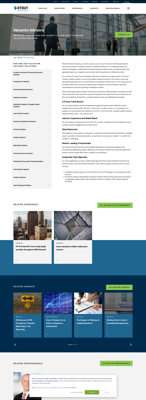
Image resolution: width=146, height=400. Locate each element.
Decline (107, 392)
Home (14, 57)
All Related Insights (119, 287)
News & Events (66, 1)
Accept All (92, 392)
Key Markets (85, 1)
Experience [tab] (77, 8)
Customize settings (77, 392)
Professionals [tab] (113, 8)
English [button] (116, 1)
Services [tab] (43, 8)
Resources (95, 1)
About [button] (55, 1)
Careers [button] (75, 1)
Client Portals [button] (105, 1)
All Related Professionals (116, 363)
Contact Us (124, 35)
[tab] (22, 8)
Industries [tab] (59, 8)
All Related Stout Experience (115, 205)
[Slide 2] (75, 345)
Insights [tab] (94, 8)
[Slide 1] (70, 345)
